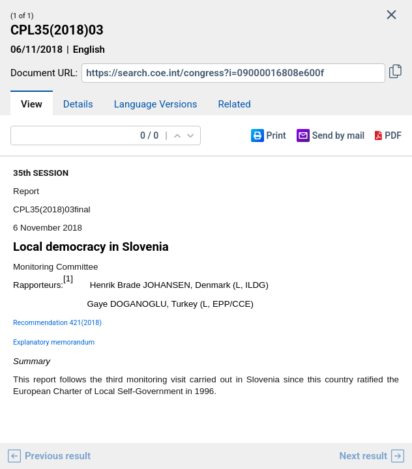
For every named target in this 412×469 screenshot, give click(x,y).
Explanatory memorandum (54, 342)
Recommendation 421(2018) (57, 323)
